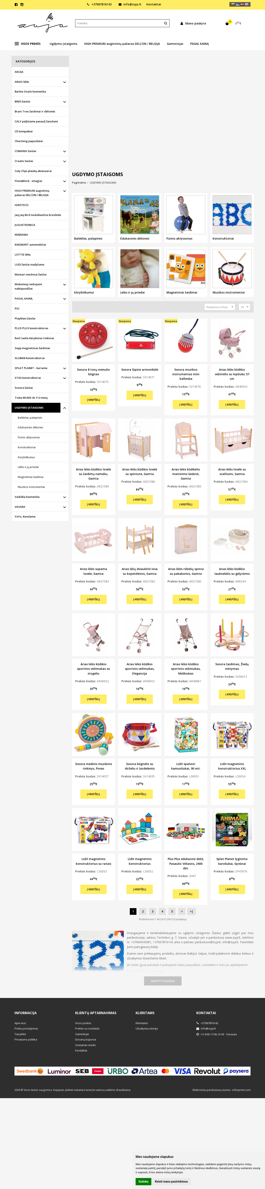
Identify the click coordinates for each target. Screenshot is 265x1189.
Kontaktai (153, 4)
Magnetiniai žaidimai (30, 477)
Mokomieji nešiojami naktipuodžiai (28, 286)
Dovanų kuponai (85, 1039)
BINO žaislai (22, 101)
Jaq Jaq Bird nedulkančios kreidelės (38, 215)
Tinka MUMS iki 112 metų (31, 398)
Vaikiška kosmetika (27, 497)
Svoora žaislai (24, 388)
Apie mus (20, 1023)
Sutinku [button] (143, 1181)
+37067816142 (99, 4)
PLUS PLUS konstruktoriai (31, 328)
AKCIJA (19, 72)
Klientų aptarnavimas (95, 1013)
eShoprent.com (241, 1090)
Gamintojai (175, 44)
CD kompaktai (24, 131)
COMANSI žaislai (25, 151)
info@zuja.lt (130, 4)
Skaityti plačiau (163, 981)
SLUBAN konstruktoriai (30, 358)
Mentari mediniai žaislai (31, 274)
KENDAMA (21, 234)
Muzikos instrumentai (31, 487)
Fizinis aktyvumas (29, 437)
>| (191, 911)
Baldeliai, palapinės (30, 417)
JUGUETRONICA (25, 225)
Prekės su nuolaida (87, 1028)
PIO (17, 308)
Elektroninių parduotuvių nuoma (211, 1090)
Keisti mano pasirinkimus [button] (171, 1181)
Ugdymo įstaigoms (63, 44)
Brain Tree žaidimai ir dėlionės (35, 111)
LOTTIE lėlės (23, 254)
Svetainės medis (85, 1045)
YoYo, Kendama (25, 516)
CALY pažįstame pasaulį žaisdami (36, 121)
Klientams (145, 1013)
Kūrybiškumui (26, 457)
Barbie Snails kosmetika (30, 91)
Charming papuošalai (29, 141)
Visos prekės (28, 44)
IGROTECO (21, 205)
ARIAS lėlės (22, 82)
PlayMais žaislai (25, 318)
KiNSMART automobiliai (30, 244)
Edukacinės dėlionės (30, 427)
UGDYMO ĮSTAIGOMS (29, 407)
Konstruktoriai (27, 447)
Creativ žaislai (24, 161)
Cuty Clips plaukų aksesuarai (33, 171)
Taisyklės (20, 1034)
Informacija (25, 1013)
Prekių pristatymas (26, 1028)
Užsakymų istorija (147, 1028)
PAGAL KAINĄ (199, 44)
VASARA (20, 507)
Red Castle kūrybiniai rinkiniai (34, 338)
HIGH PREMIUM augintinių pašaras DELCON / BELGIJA (122, 44)
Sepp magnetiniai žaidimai (32, 348)
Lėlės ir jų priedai (28, 467)
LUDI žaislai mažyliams (29, 264)
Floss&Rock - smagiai (28, 181)
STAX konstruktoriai (28, 378)
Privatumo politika (25, 1039)
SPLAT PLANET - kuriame (31, 368)
